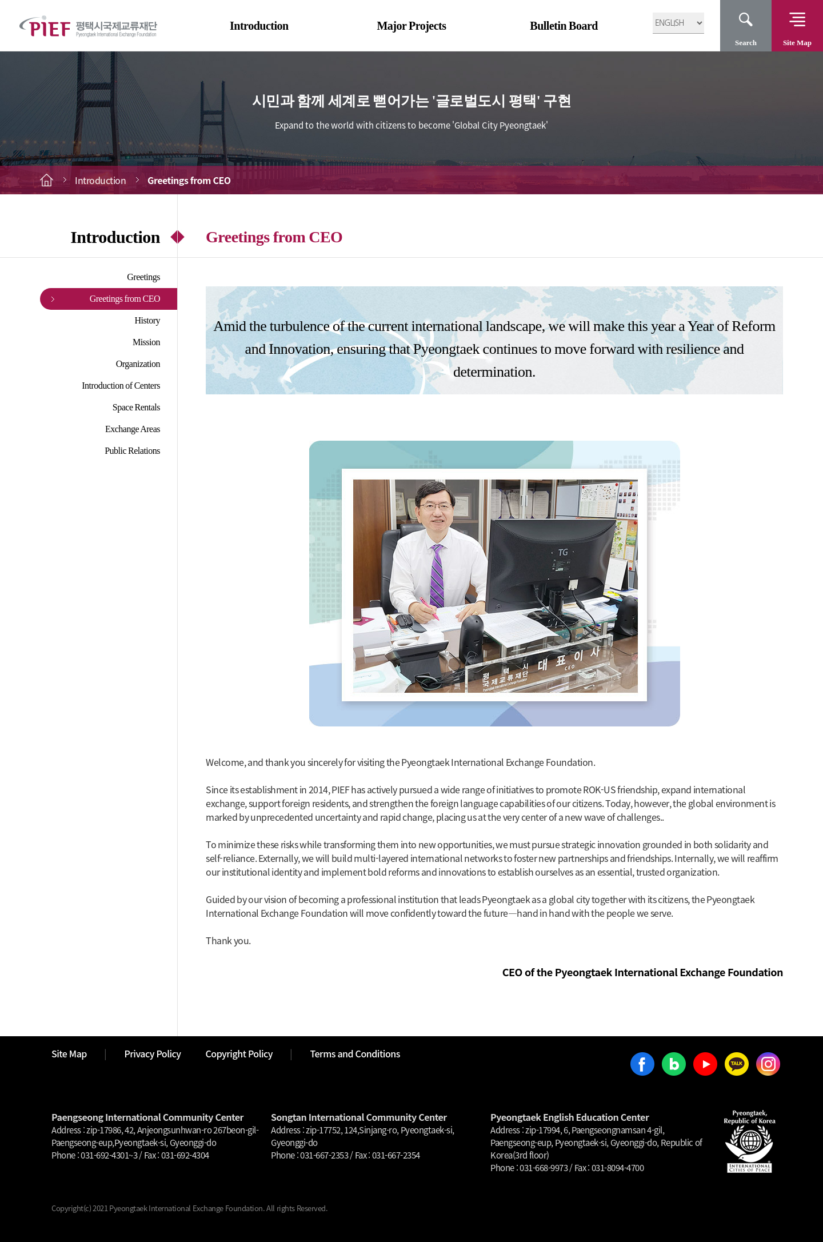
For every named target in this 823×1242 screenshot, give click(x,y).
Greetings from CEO (125, 298)
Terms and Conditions (355, 1053)
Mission (146, 342)
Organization (138, 364)
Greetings (143, 277)
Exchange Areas (132, 429)
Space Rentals (136, 407)
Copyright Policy (239, 1053)
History (148, 320)
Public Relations (132, 451)
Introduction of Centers (121, 385)
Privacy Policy (152, 1053)
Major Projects (411, 25)
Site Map (797, 42)
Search (746, 42)
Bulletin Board (564, 25)
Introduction (259, 25)
